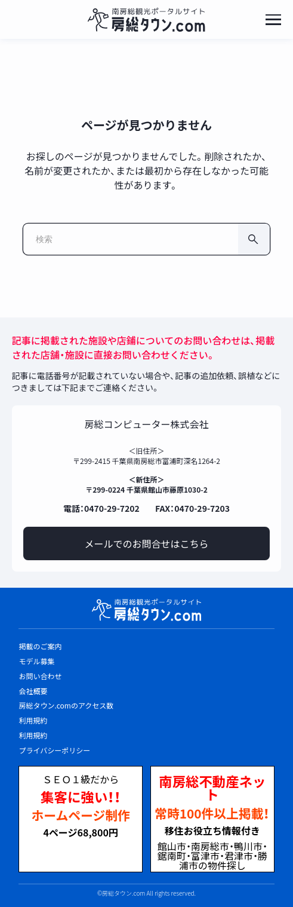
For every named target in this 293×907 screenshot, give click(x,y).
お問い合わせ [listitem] (39, 676)
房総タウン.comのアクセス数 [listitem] (65, 705)
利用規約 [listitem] (32, 720)
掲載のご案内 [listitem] (39, 646)
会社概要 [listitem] (32, 691)
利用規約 (32, 735)
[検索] (253, 239)
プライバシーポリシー (54, 750)
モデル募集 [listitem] (36, 661)
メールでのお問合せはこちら (146, 543)
